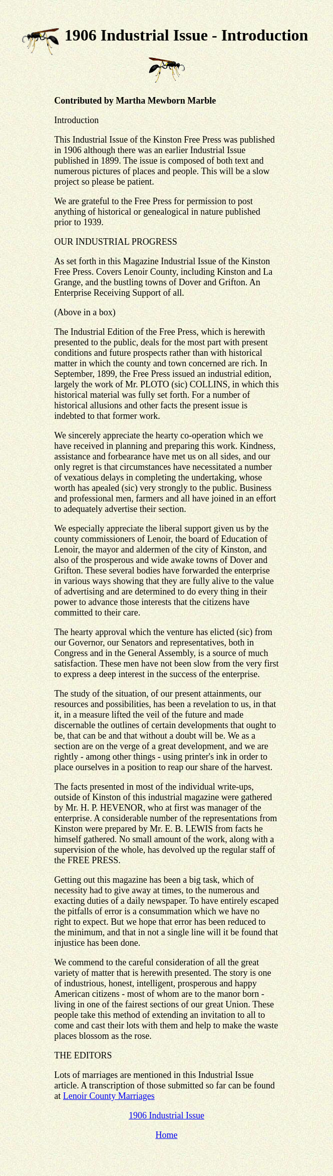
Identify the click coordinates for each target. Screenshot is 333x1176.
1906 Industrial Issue (166, 1115)
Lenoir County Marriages (109, 1096)
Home (166, 1135)
